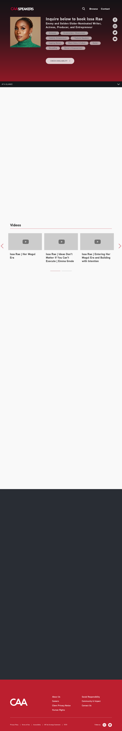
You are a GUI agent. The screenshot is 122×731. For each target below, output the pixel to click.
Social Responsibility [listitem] (91, 697)
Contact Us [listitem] (86, 705)
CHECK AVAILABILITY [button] (60, 61)
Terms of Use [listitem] (26, 725)
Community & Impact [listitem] (91, 701)
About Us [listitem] (56, 697)
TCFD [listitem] (65, 725)
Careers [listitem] (55, 701)
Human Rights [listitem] (58, 710)
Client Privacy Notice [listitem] (61, 705)
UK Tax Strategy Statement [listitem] (52, 725)
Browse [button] (93, 9)
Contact (105, 9)
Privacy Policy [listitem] (14, 725)
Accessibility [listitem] (37, 725)
